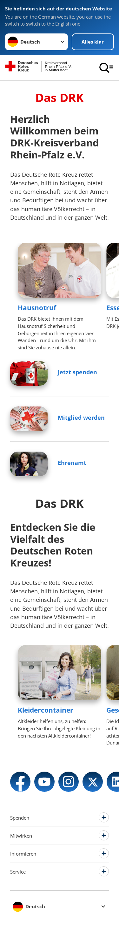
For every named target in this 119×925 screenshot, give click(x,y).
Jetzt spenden (77, 372)
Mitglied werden (81, 417)
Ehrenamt (72, 462)
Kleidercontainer (45, 710)
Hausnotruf (37, 307)
